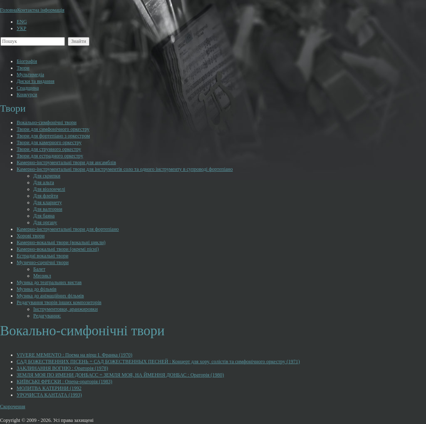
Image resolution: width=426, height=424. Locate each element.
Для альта (43, 182)
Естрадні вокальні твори (42, 256)
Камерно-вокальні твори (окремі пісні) (58, 249)
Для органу (45, 222)
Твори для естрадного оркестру (50, 156)
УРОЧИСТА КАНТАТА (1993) (49, 395)
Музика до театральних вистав (49, 282)
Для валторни (47, 209)
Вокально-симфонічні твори (47, 122)
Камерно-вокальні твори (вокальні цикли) (61, 242)
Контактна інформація (40, 10)
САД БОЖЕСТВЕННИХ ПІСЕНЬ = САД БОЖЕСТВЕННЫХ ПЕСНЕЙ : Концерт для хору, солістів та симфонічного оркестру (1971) (158, 361)
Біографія (27, 61)
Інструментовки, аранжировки (65, 309)
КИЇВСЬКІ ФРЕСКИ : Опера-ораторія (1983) (64, 381)
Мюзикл (42, 276)
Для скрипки (46, 176)
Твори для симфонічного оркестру (53, 129)
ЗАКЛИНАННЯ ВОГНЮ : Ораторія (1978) (62, 368)
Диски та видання (35, 81)
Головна (8, 10)
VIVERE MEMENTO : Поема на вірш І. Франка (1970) (74, 355)
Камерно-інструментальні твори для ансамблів (66, 162)
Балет (39, 269)
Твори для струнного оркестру (49, 149)
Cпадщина (28, 88)
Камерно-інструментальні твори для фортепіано (68, 229)
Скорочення (12, 406)
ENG (22, 22)
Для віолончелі (49, 189)
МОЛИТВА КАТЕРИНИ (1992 (49, 388)
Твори (23, 68)
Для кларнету (47, 202)
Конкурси (27, 94)
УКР (21, 28)
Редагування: (47, 316)
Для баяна (43, 216)
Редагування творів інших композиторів (59, 302)
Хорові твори (31, 236)
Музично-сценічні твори (43, 262)
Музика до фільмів (37, 289)
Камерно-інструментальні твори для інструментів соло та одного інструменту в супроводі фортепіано (125, 169)
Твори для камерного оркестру (49, 142)
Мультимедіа (30, 74)
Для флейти (45, 196)
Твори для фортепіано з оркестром (53, 136)
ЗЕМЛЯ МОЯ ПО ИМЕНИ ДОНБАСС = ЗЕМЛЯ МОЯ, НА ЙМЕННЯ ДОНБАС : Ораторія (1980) (120, 375)
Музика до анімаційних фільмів (50, 296)
